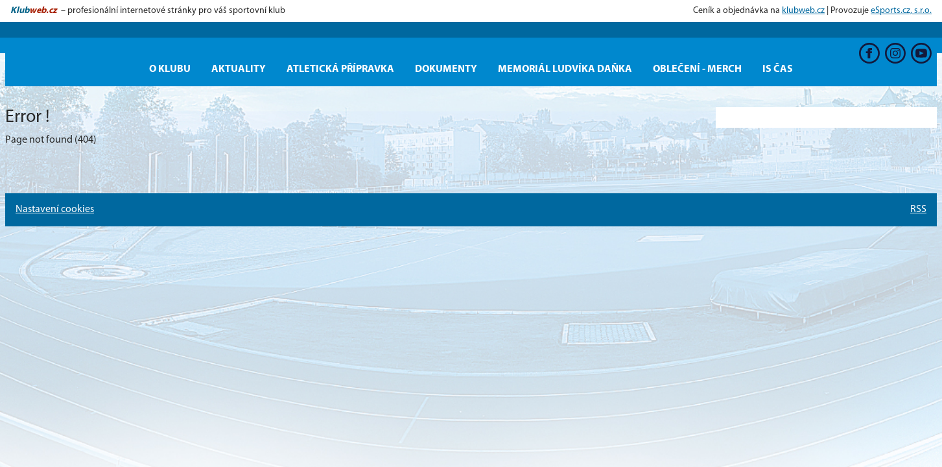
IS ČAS (777, 69)
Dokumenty (446, 69)
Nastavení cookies (55, 209)
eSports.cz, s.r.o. (901, 11)
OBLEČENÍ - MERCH (697, 69)
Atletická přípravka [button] (340, 69)
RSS (918, 209)
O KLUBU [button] (170, 69)
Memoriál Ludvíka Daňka (565, 69)
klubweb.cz (803, 11)
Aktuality (238, 69)
